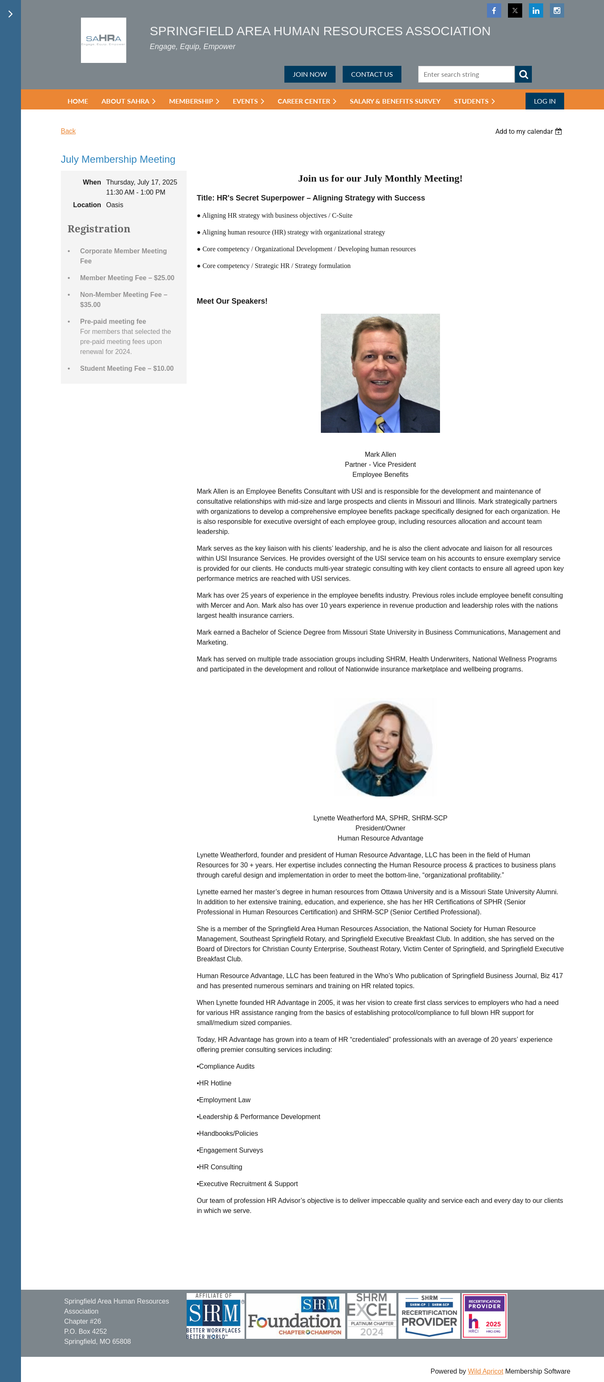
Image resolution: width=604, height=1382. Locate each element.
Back (68, 131)
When (92, 182)
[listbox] (529, 131)
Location (87, 204)
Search (523, 74)
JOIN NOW (310, 74)
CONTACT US (372, 74)
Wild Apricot (485, 1371)
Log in (545, 101)
